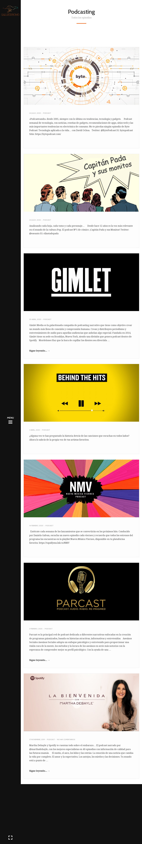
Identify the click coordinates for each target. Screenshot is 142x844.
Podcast (47, 113)
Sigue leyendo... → (39, 350)
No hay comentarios (66, 739)
